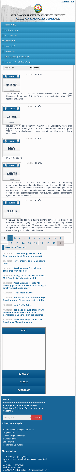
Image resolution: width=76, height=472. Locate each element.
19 (54, 243)
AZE (63, 2)
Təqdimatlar (8, 433)
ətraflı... (38, 74)
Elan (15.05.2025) (23, 305)
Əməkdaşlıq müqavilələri (14, 436)
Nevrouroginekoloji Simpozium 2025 (24, 262)
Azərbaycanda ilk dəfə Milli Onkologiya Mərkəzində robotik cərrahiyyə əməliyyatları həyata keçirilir (24, 285)
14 (23, 243)
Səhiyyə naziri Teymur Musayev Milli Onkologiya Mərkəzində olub (24, 276)
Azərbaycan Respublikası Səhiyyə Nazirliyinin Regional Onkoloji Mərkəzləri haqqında (23, 408)
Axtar (36, 417)
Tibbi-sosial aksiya (23, 292)
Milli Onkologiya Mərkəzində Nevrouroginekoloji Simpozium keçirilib (23, 254)
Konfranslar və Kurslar (13, 445)
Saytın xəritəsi (9, 439)
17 (41, 243)
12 (10, 243)
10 (55, 238)
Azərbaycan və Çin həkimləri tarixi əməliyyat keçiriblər (22, 269)
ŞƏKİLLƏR (23, 374)
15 (29, 243)
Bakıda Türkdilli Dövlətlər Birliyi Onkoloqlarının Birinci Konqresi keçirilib (24, 299)
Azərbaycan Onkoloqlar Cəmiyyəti (18, 430)
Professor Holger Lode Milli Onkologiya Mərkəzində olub (22, 321)
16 (35, 243)
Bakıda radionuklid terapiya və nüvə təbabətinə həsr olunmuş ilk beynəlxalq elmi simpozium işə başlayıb (23, 312)
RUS (72, 2)
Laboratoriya (8, 442)
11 (61, 238)
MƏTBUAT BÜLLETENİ (15, 247)
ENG (68, 2)
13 (17, 243)
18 (48, 243)
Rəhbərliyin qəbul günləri (17, 456)
